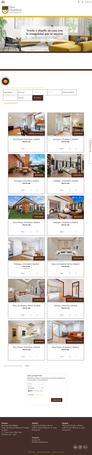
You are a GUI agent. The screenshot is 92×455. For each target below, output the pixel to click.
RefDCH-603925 (14, 342)
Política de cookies (58, 452)
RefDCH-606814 (14, 301)
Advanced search (11, 103)
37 (74, 322)
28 (79, 239)
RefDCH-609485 (14, 176)
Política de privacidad (43, 452)
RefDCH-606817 (53, 259)
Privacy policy (38, 395)
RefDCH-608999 (53, 176)
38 (79, 156)
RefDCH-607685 (14, 217)
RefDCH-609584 (14, 134)
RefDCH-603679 (53, 342)
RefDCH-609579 (53, 134)
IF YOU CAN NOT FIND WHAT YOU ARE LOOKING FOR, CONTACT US (22, 88)
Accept (35, 395)
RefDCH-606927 (53, 217)
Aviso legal (31, 452)
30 (39, 239)
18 (40, 281)
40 (35, 114)
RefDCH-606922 (14, 259)
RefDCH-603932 (53, 301)
